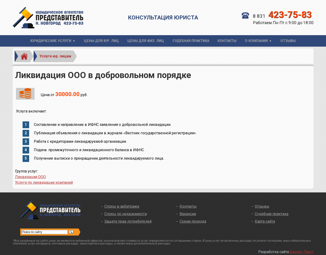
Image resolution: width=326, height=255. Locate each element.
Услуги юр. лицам (55, 56)
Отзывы (288, 41)
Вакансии (188, 214)
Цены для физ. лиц (145, 41)
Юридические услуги (50, 41)
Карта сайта (265, 221)
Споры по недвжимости (125, 214)
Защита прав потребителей (128, 221)
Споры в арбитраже (121, 206)
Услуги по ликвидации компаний (44, 182)
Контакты (227, 41)
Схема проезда (193, 221)
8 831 (277, 16)
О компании (256, 41)
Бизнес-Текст (302, 252)
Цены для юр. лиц (101, 41)
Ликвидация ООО (30, 177)
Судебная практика (191, 41)
